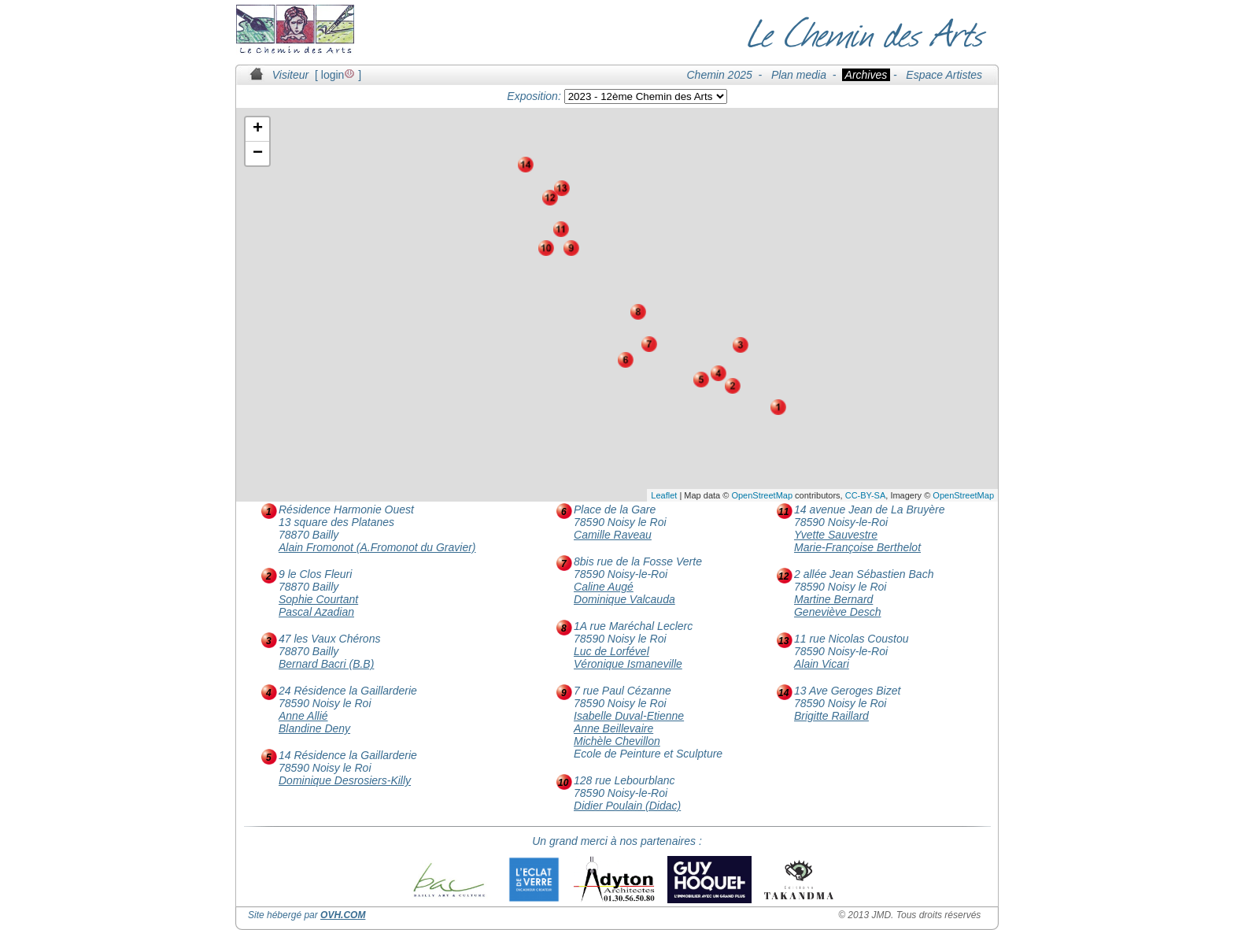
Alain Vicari (821, 664)
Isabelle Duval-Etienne (629, 716)
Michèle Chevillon (617, 741)
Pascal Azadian (316, 612)
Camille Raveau (613, 534)
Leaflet (664, 495)
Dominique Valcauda (624, 599)
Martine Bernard (833, 599)
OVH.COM (342, 915)
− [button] (258, 153)
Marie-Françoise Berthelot (857, 547)
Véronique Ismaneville (628, 664)
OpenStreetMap (761, 495)
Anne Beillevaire (613, 728)
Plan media (798, 75)
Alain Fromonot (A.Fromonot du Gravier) (377, 547)
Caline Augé (604, 586)
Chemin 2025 (720, 75)
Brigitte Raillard (831, 716)
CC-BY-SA (865, 495)
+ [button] (258, 129)
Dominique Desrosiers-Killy (345, 780)
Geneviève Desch (837, 612)
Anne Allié (303, 716)
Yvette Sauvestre (835, 534)
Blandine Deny (314, 728)
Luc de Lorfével (611, 651)
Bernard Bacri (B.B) (326, 664)
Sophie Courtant (318, 599)
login (338, 75)
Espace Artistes (944, 75)
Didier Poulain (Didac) (627, 805)
